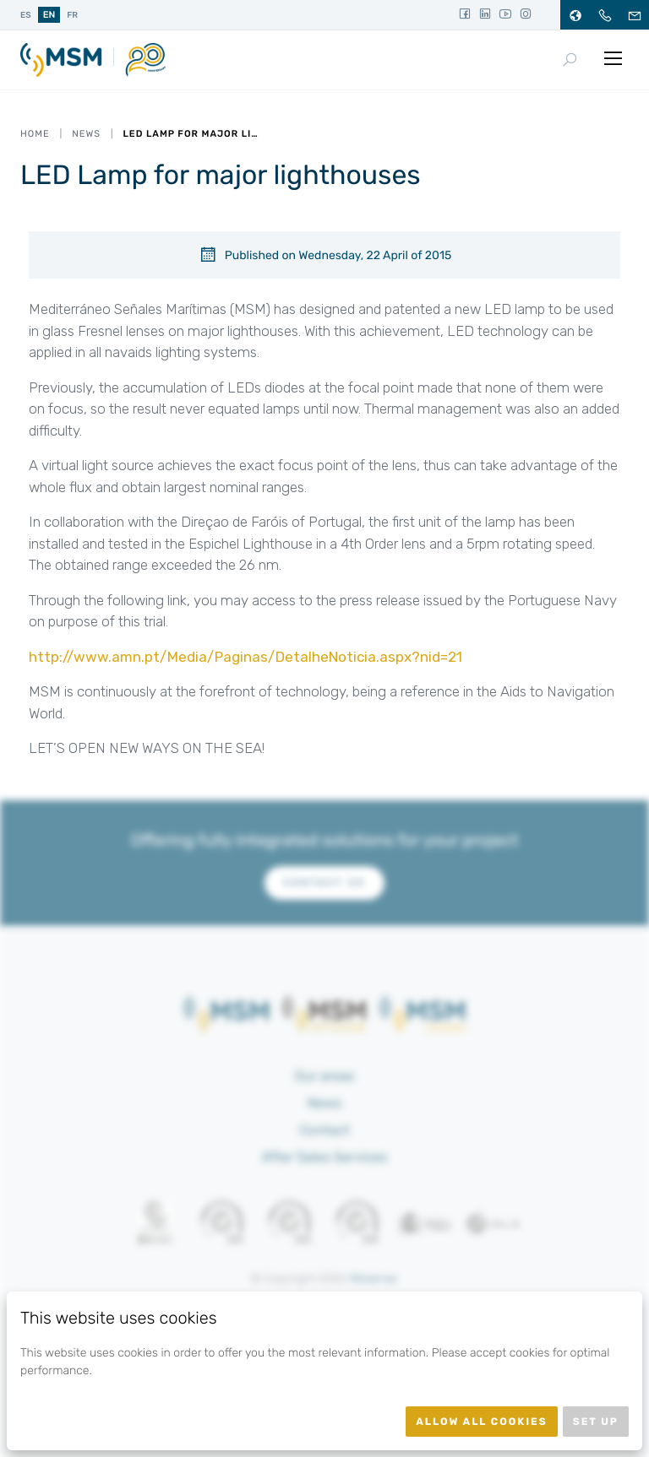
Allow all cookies (482, 1421)
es (25, 15)
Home (35, 133)
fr (72, 15)
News (86, 133)
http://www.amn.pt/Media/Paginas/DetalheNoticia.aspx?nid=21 (245, 656)
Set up (596, 1421)
